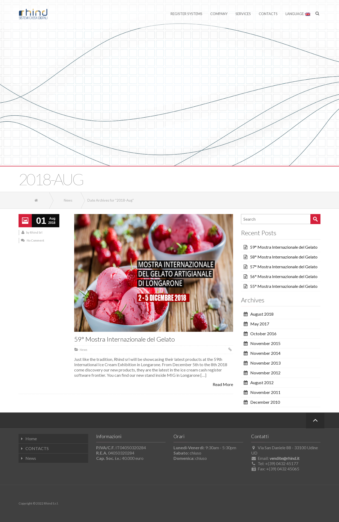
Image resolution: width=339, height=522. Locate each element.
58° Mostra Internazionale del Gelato (284, 256)
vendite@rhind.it (285, 458)
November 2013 (265, 362)
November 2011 (265, 392)
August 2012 (262, 382)
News (83, 349)
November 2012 (265, 372)
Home (31, 438)
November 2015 (265, 343)
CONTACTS (37, 448)
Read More (223, 384)
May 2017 (259, 323)
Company (219, 14)
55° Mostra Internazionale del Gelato (284, 286)
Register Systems (186, 14)
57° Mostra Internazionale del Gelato (284, 266)
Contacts (268, 14)
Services (243, 14)
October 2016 (263, 333)
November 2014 (265, 353)
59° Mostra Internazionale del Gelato (124, 339)
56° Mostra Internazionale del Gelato (284, 276)
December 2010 (265, 402)
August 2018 (262, 313)
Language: (298, 14)
